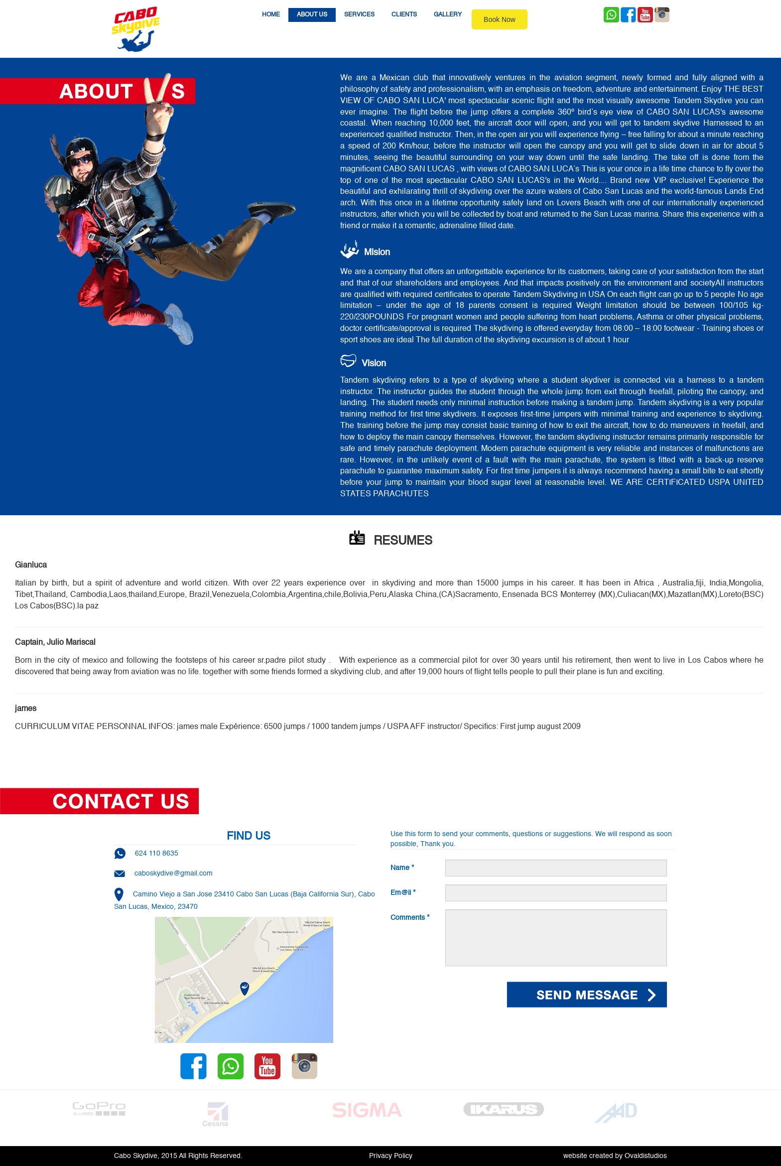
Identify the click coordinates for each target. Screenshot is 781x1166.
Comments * (409, 917)
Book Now (500, 19)
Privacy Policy (390, 1156)
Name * (402, 868)
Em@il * (402, 892)
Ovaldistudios (646, 1156)
